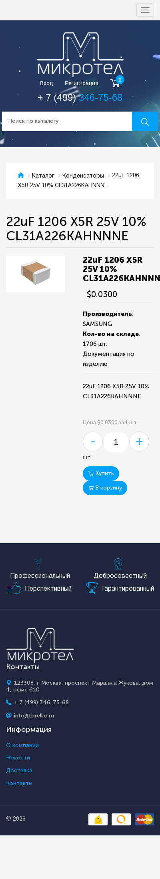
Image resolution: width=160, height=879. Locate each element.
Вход (46, 83)
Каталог (43, 176)
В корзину (105, 487)
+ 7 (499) (80, 97)
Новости (18, 758)
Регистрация (81, 83)
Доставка (19, 770)
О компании (22, 745)
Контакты (19, 783)
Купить (101, 473)
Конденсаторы (83, 176)
